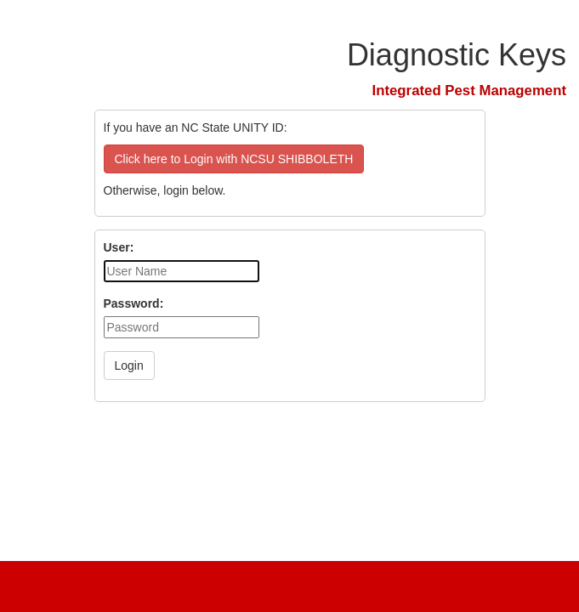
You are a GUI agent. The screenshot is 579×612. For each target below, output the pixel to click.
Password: (134, 303)
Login (129, 365)
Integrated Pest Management (469, 90)
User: (119, 247)
